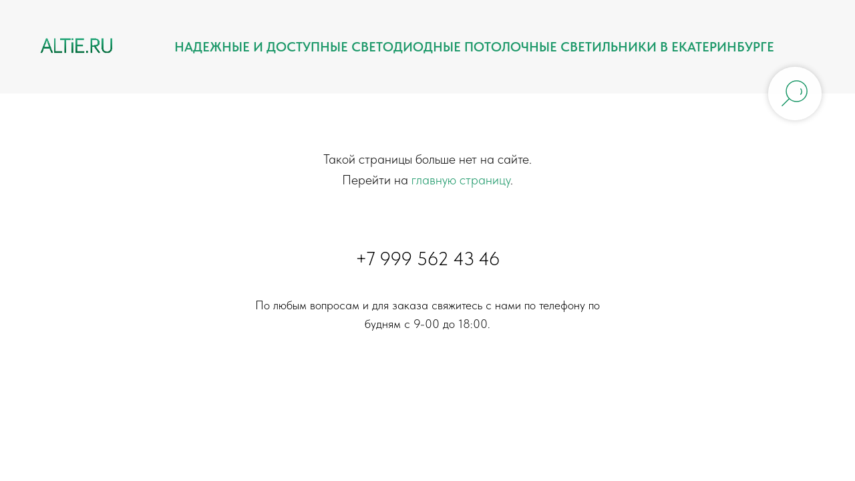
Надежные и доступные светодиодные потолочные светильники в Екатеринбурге (474, 47)
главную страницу (460, 180)
